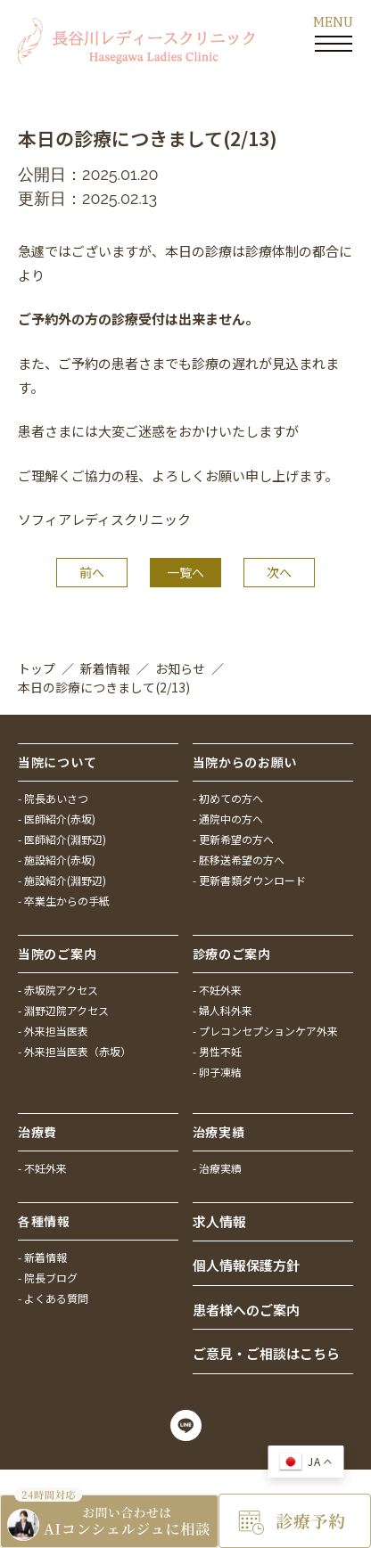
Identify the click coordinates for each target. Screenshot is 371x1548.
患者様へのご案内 (246, 1309)
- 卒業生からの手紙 (64, 900)
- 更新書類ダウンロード (249, 880)
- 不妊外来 (217, 989)
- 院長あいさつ (53, 798)
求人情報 (219, 1221)
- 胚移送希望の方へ (238, 859)
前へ (91, 572)
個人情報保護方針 (246, 1265)
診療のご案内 (232, 953)
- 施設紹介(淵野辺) (62, 880)
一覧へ (185, 572)
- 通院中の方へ (228, 818)
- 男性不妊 (217, 1051)
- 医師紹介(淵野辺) (62, 839)
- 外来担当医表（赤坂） (74, 1051)
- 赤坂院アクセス (58, 989)
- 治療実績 (217, 1167)
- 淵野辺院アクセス (63, 1010)
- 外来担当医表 (53, 1030)
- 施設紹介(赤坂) (56, 859)
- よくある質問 (53, 1298)
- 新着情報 (42, 1257)
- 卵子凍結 (217, 1071)
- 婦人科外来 (222, 1010)
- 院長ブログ (48, 1277)
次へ (279, 572)
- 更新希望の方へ (233, 839)
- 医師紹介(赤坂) (56, 818)
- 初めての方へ (228, 798)
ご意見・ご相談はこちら (266, 1353)
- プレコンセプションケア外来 (265, 1030)
